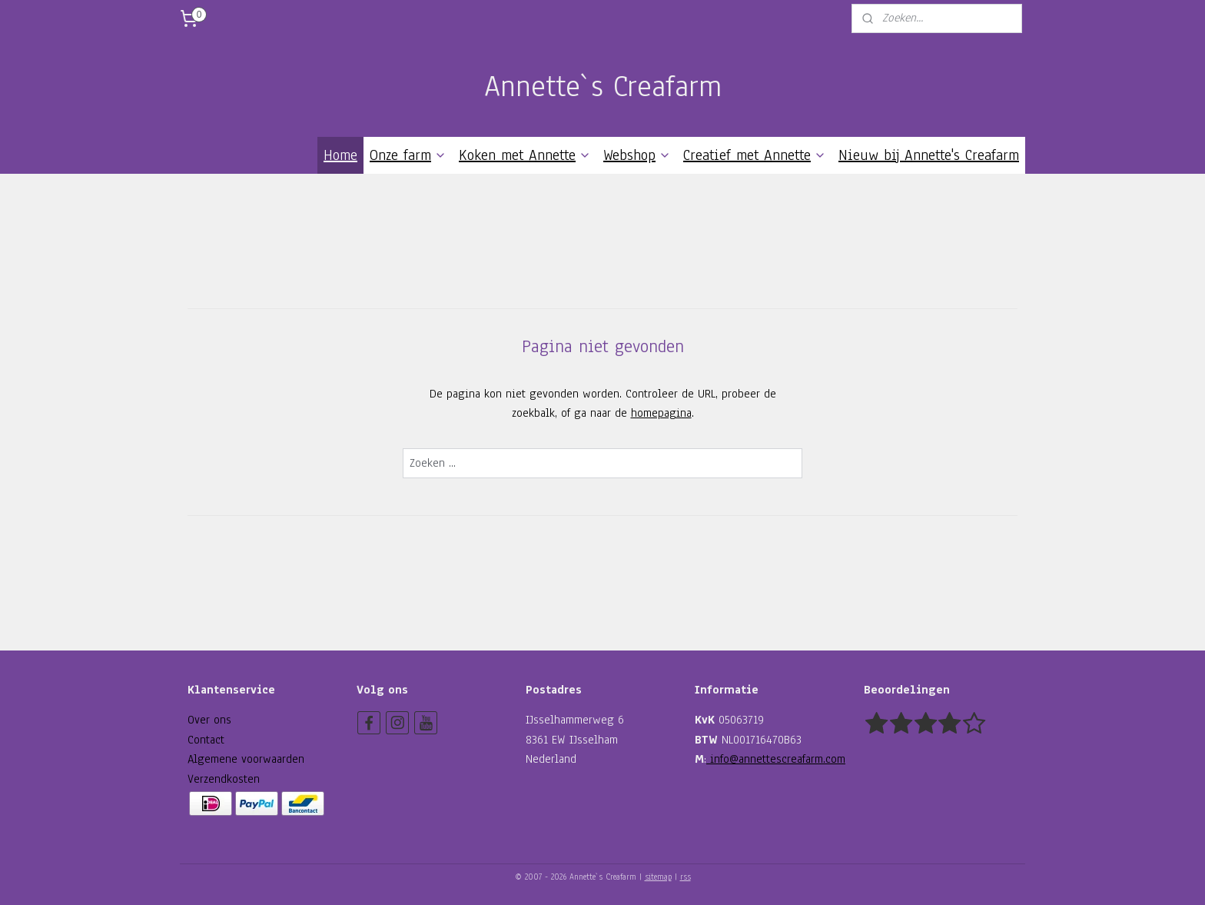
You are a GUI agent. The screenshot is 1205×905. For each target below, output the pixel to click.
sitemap (658, 877)
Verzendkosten (224, 779)
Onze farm (408, 155)
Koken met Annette (525, 155)
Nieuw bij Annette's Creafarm (928, 155)
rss (685, 877)
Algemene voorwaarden (246, 759)
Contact (206, 739)
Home (340, 155)
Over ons (209, 719)
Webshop (637, 155)
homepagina (661, 413)
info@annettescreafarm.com (775, 759)
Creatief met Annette (754, 155)
